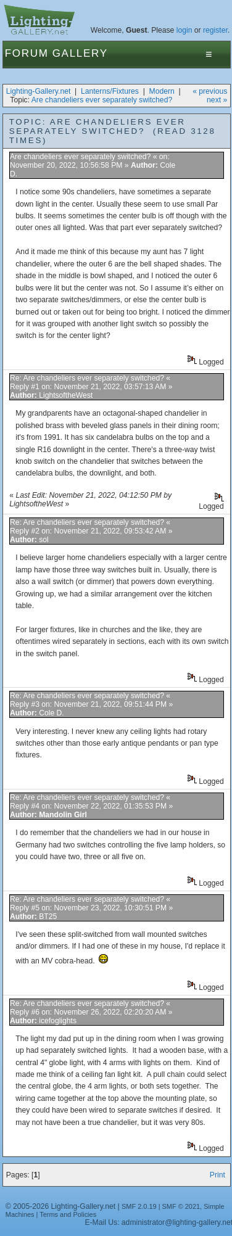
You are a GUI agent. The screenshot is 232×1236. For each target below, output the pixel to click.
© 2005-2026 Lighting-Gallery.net (60, 1206)
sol (44, 539)
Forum (27, 53)
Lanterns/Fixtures (110, 91)
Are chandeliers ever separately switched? (101, 100)
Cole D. (51, 713)
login (184, 30)
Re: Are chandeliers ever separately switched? (87, 378)
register (215, 30)
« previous (210, 91)
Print (217, 1175)
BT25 (48, 916)
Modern (162, 91)
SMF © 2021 (181, 1206)
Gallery (80, 53)
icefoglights (58, 1020)
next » (217, 100)
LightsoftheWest (66, 395)
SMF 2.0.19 (139, 1206)
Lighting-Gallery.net (38, 91)
